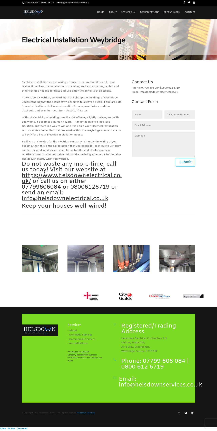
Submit (185, 162)
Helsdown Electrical (86, 413)
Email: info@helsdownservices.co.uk (160, 382)
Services (126, 12)
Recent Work (172, 12)
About (113, 12)
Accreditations (149, 12)
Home (100, 12)
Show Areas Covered (13, 428)
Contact (190, 12)
